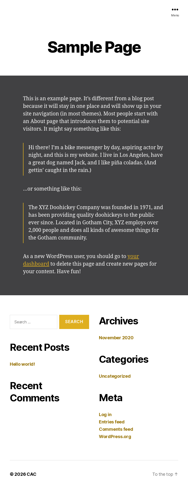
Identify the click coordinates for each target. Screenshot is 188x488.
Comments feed (116, 429)
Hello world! (22, 364)
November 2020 (116, 337)
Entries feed (112, 421)
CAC (31, 474)
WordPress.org (115, 436)
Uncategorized (115, 376)
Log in (105, 414)
